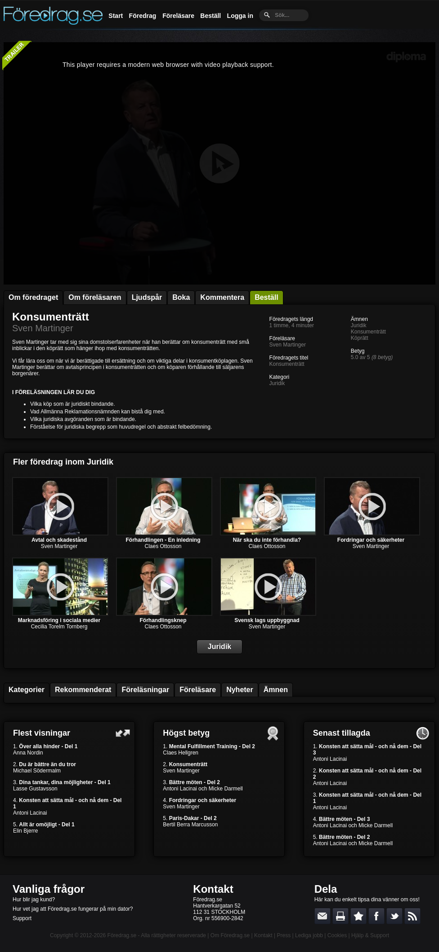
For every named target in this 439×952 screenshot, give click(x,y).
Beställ (210, 15)
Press (284, 935)
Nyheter (239, 689)
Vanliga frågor (49, 889)
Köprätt (359, 338)
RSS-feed (412, 916)
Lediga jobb (309, 935)
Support (22, 918)
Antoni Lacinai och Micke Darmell (202, 788)
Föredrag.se (122, 935)
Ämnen (276, 689)
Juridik (277, 383)
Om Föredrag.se (230, 935)
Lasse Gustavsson (35, 788)
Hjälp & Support (370, 935)
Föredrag (143, 15)
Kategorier (27, 689)
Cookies (337, 935)
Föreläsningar (145, 689)
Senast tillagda (341, 732)
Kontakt (213, 889)
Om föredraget (33, 297)
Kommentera (222, 297)
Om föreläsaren (94, 297)
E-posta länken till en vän (322, 916)
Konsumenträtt (50, 317)
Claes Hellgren (180, 753)
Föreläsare (178, 15)
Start (115, 15)
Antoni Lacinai (30, 813)
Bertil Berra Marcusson (190, 824)
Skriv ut (340, 916)
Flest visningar (41, 732)
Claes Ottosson (162, 546)
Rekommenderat (83, 689)
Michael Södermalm (37, 771)
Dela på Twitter (394, 916)
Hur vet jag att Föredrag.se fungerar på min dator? (73, 909)
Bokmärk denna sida (358, 916)
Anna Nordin (28, 753)
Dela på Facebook (376, 916)
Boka (181, 297)
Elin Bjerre (25, 831)
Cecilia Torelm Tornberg (59, 626)
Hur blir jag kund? (34, 899)
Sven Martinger (42, 328)
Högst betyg (186, 732)
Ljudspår (147, 297)
